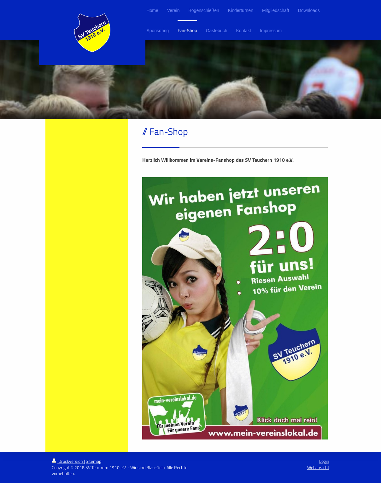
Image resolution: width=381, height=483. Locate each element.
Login (324, 461)
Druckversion (68, 461)
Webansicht (318, 467)
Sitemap (93, 461)
